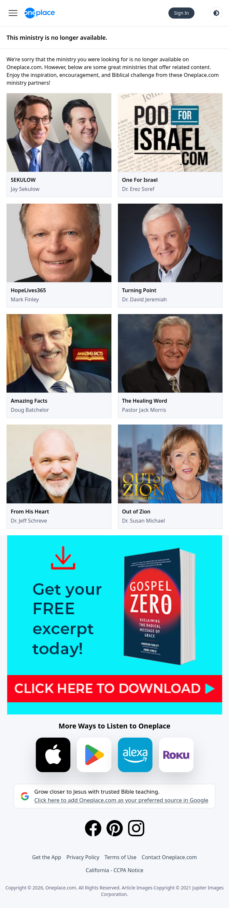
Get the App (46, 857)
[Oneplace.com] (39, 13)
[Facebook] (93, 828)
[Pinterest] (115, 828)
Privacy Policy (82, 857)
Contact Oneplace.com (169, 857)
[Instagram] (136, 828)
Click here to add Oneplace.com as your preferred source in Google (121, 800)
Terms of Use (120, 857)
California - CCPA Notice (114, 870)
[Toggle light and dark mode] (216, 13)
